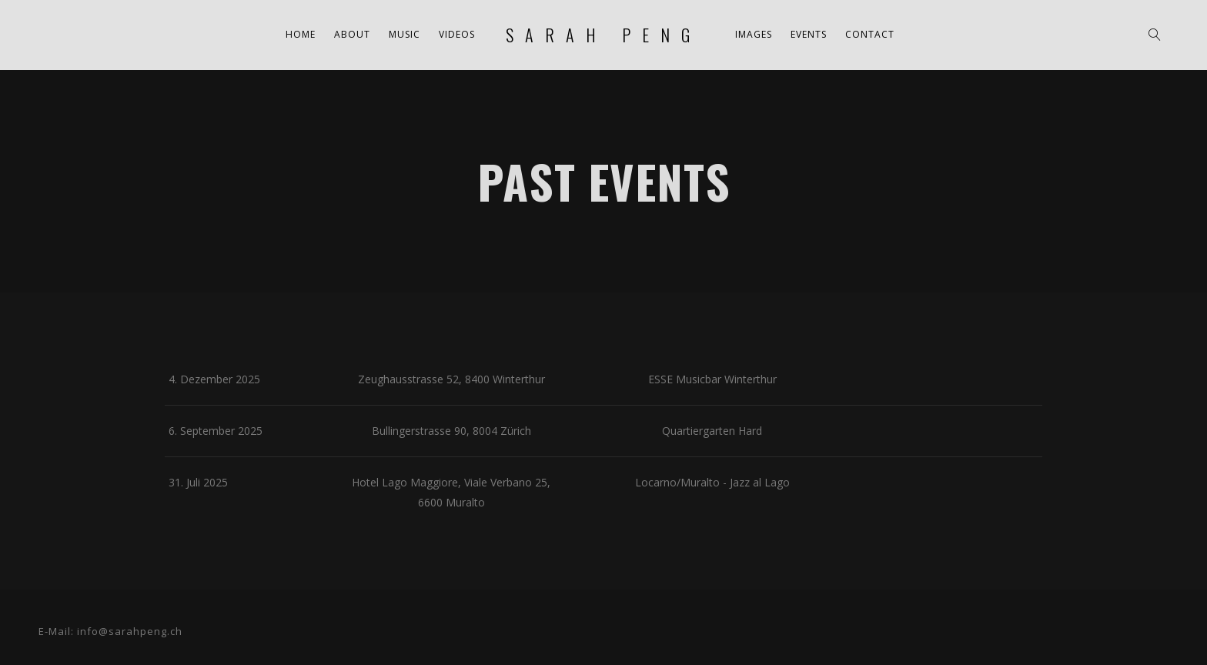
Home (301, 34)
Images (753, 34)
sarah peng (603, 34)
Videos (457, 34)
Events (809, 34)
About (352, 34)
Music (404, 34)
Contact (869, 34)
